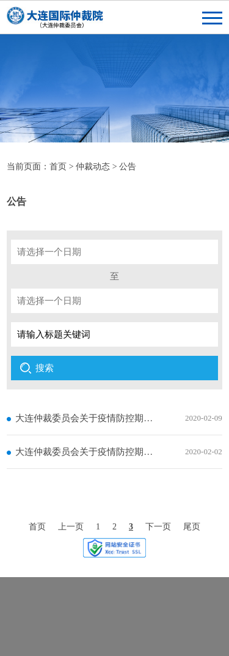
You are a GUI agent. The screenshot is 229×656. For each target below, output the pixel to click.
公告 (127, 166)
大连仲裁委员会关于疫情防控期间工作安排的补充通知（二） (85, 418)
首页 (58, 166)
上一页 (71, 526)
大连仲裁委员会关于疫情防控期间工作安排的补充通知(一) (85, 452)
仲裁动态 (93, 166)
